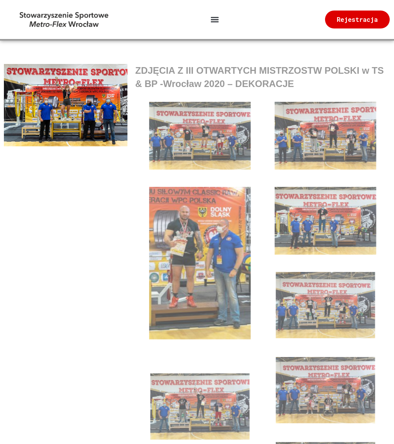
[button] (214, 19)
